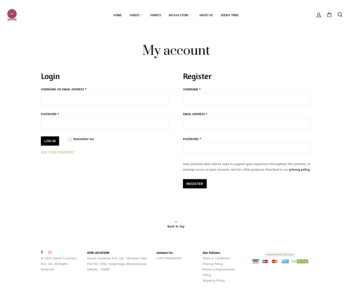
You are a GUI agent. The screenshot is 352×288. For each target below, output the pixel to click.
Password (50, 114)
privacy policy (299, 169)
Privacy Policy (213, 264)
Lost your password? (58, 152)
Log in (50, 141)
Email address (195, 114)
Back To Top (176, 226)
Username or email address (64, 89)
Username (192, 89)
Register (194, 184)
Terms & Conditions (216, 258)
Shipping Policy (214, 280)
